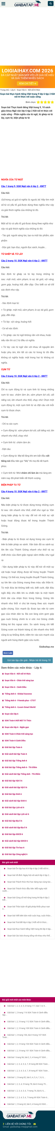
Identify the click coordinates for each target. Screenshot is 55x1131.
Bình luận (8, 653)
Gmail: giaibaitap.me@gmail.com (20, 1126)
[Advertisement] (27, 37)
